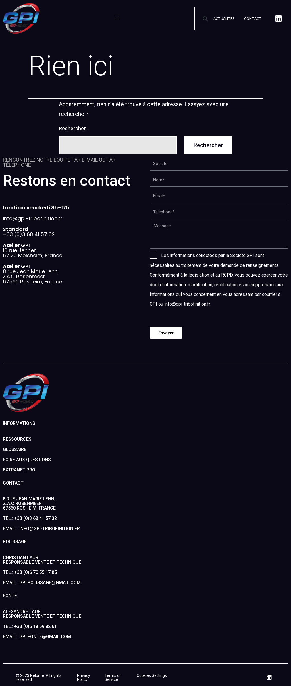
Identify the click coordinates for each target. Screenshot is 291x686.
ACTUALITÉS (224, 18)
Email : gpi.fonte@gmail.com (37, 636)
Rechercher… (74, 128)
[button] (205, 19)
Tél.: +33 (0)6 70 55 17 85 (30, 572)
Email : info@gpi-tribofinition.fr (41, 528)
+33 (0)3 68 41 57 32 (29, 232)
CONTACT (252, 18)
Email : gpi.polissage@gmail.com (42, 582)
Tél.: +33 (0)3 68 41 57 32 (30, 518)
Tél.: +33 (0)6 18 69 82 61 (30, 626)
